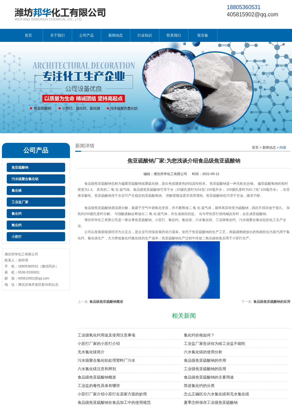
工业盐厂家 (20, 202)
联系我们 (174, 35)
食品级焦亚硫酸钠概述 (106, 302)
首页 (28, 35)
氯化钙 (17, 213)
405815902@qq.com (252, 14)
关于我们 (57, 35)
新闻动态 (115, 35)
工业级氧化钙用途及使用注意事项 (106, 335)
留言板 (202, 35)
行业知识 (144, 35)
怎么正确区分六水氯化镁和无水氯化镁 (216, 394)
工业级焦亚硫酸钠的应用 (205, 369)
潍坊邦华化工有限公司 (170, 174)
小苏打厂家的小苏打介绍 (99, 344)
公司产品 (86, 35)
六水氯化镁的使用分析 (203, 352)
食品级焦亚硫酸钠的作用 (205, 360)
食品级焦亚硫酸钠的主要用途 (209, 377)
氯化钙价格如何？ (199, 335)
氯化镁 (17, 190)
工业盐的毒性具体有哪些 (99, 386)
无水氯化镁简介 (91, 352)
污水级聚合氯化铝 (25, 179)
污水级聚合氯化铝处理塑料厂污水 (106, 360)
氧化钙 (17, 225)
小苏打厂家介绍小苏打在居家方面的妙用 (112, 394)
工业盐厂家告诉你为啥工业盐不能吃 (214, 344)
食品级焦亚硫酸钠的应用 (271, 302)
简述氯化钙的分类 (199, 386)
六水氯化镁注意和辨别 (97, 369)
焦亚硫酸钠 (20, 167)
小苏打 (17, 237)
